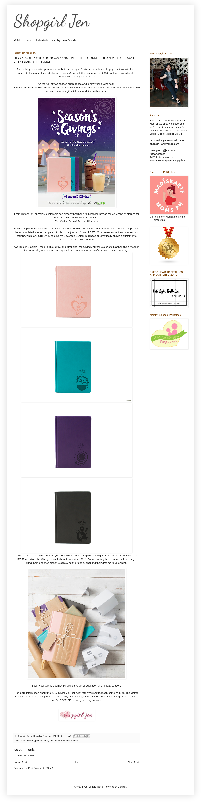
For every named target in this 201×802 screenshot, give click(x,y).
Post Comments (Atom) (40, 768)
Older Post (133, 762)
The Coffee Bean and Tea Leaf (63, 740)
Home (77, 762)
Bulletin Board (27, 740)
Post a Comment (27, 755)
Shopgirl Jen (51, 21)
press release (41, 740)
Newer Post (20, 762)
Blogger (122, 786)
